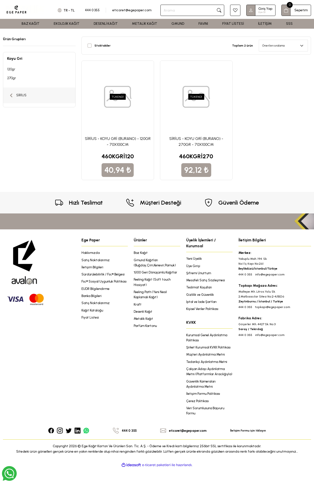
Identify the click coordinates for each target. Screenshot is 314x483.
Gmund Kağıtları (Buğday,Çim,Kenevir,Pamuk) (156, 263)
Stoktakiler (102, 45)
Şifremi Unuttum (199, 273)
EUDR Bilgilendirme (96, 295)
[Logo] (26, 9)
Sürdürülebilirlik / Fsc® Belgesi (104, 275)
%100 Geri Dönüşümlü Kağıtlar (157, 273)
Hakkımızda (90, 253)
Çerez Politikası (197, 415)
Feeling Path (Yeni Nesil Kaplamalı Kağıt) (151, 295)
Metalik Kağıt (144, 320)
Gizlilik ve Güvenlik (200, 295)
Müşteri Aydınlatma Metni (206, 362)
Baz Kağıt (141, 253)
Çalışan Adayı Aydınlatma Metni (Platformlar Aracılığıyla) (206, 381)
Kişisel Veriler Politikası (203, 310)
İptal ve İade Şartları (202, 303)
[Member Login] (251, 10)
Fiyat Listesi (90, 324)
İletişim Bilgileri (92, 267)
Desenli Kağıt (144, 313)
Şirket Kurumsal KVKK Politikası (203, 352)
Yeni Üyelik (194, 259)
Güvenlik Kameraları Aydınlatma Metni (202, 397)
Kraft (138, 306)
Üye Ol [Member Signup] (261, 12)
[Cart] (296, 10)
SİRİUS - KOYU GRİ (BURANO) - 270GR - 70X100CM (196, 141)
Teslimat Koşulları (200, 288)
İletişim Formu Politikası (204, 407)
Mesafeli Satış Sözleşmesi (206, 281)
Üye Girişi (193, 266)
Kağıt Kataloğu (93, 317)
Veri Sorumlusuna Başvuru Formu (206, 425)
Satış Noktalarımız (96, 260)
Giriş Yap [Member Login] (265, 9)
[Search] (193, 10)
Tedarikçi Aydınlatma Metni (208, 369)
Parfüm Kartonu (146, 328)
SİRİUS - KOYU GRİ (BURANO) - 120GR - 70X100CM (118, 141)
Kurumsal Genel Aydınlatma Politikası (208, 339)
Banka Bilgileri (92, 302)
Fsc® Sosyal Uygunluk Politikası (98, 285)
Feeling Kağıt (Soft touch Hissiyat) (153, 283)
